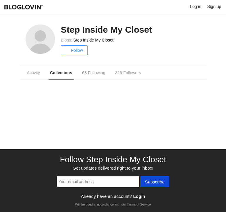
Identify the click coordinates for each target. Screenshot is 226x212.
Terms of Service (139, 204)
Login (139, 196)
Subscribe (155, 182)
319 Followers (128, 72)
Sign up (214, 6)
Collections (61, 72)
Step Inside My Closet (93, 40)
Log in (195, 6)
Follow (74, 50)
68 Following (93, 72)
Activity (33, 72)
